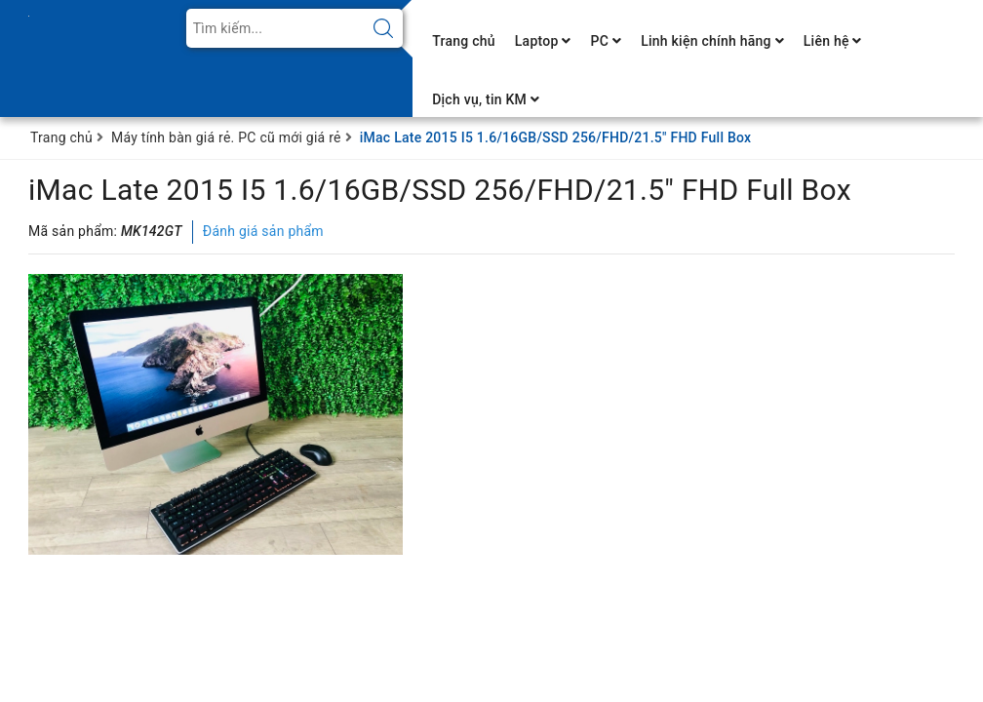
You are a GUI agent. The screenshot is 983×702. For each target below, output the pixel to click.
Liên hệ (833, 41)
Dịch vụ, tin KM (485, 99)
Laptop (543, 41)
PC (606, 41)
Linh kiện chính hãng (712, 41)
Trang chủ (463, 41)
